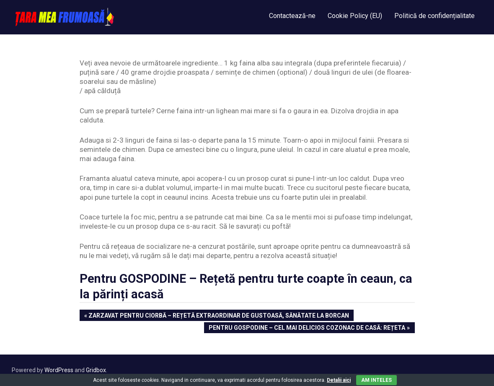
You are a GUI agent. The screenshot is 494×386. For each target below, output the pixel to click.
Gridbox (96, 370)
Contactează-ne (292, 16)
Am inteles (376, 380)
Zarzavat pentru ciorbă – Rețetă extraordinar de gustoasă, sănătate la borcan (218, 316)
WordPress (58, 370)
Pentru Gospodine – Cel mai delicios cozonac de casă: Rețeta (306, 328)
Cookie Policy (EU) (355, 16)
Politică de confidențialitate (434, 16)
